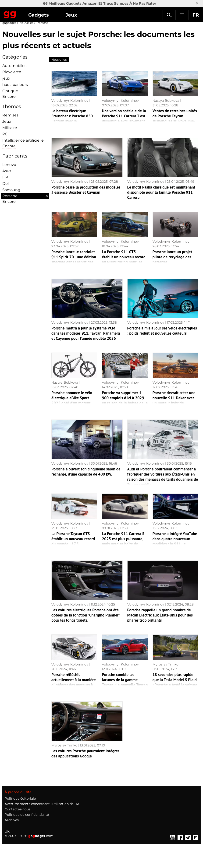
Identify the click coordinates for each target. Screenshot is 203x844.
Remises (10, 115)
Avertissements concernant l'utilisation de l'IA (42, 804)
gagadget (9, 23)
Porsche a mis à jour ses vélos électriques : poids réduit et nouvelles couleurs (162, 331)
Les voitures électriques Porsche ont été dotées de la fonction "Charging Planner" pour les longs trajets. (85, 615)
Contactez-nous (17, 809)
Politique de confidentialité (27, 814)
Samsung (11, 190)
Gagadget (10, 14)
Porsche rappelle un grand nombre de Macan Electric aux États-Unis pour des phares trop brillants (160, 615)
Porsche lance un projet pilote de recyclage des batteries (172, 257)
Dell (6, 183)
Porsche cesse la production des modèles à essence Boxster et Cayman (86, 190)
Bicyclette (11, 72)
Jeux (71, 15)
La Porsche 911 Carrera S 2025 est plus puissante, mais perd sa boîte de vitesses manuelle (123, 541)
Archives (12, 820)
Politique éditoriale (20, 798)
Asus (6, 171)
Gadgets (38, 15)
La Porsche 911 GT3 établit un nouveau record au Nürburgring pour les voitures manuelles (124, 259)
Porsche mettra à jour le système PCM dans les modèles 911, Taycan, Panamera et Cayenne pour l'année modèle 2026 (85, 333)
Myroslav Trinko (165, 664)
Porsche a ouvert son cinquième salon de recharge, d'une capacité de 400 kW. (86, 471)
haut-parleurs (15, 84)
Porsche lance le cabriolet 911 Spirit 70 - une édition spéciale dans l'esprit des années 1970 (73, 259)
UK (7, 831)
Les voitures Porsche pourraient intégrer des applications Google (85, 753)
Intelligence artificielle (23, 140)
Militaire (9, 128)
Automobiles (14, 65)
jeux (6, 78)
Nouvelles (26, 23)
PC (5, 134)
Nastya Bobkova (166, 100)
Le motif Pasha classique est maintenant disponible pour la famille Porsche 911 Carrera (161, 192)
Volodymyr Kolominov (69, 100)
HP (5, 177)
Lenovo (9, 164)
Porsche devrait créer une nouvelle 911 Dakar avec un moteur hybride (174, 398)
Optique (10, 91)
